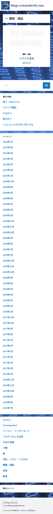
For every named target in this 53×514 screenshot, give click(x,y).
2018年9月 (8, 278)
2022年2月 (8, 159)
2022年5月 (8, 142)
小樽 (5, 448)
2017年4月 (8, 357)
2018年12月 (8, 261)
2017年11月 (8, 317)
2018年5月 (8, 300)
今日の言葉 (8, 442)
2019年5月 (8, 249)
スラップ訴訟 (9, 107)
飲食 (5, 476)
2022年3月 (8, 153)
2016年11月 (8, 385)
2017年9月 (8, 329)
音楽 (5, 470)
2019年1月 (8, 255)
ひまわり (7, 113)
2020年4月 (8, 210)
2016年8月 (8, 402)
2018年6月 (8, 295)
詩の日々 (7, 119)
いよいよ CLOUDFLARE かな (18, 124)
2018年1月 (8, 312)
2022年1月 (8, 164)
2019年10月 (8, 232)
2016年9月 (8, 396)
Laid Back (31, 510)
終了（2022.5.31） (12, 102)
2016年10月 (8, 391)
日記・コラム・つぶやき (15, 459)
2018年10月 (8, 272)
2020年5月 (8, 204)
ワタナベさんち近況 (13, 436)
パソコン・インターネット (16, 431)
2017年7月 (8, 340)
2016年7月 (8, 408)
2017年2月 (8, 368)
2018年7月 (8, 289)
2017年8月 (8, 334)
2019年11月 (8, 227)
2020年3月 (8, 215)
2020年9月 (8, 187)
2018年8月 (8, 283)
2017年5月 (8, 351)
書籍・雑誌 (8, 465)
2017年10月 (8, 323)
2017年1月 (8, 374)
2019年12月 (8, 221)
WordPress (15, 510)
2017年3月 (8, 362)
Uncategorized (10, 425)
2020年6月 (8, 198)
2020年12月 (8, 181)
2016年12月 (8, 379)
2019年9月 (8, 238)
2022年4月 (8, 147)
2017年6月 (8, 346)
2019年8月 (8, 244)
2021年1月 (8, 176)
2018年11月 (8, 266)
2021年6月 (8, 170)
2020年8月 (8, 193)
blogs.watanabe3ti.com (27, 5)
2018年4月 (8, 306)
